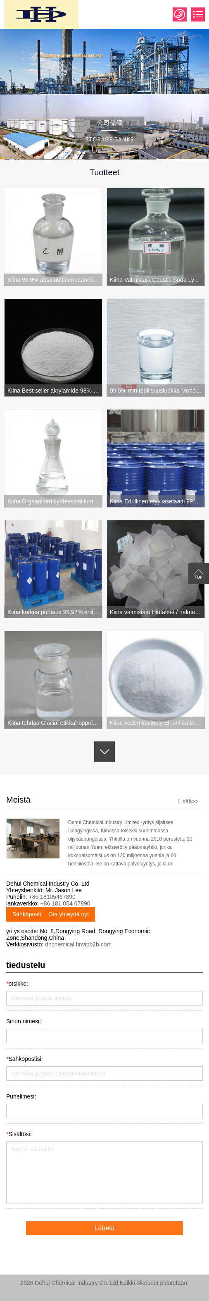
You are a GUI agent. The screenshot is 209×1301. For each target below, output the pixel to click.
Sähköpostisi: (24, 1059)
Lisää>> (188, 801)
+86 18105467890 (51, 897)
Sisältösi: (18, 1134)
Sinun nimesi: (23, 1021)
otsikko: (17, 983)
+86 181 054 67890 (65, 903)
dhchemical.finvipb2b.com (78, 944)
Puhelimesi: (21, 1096)
